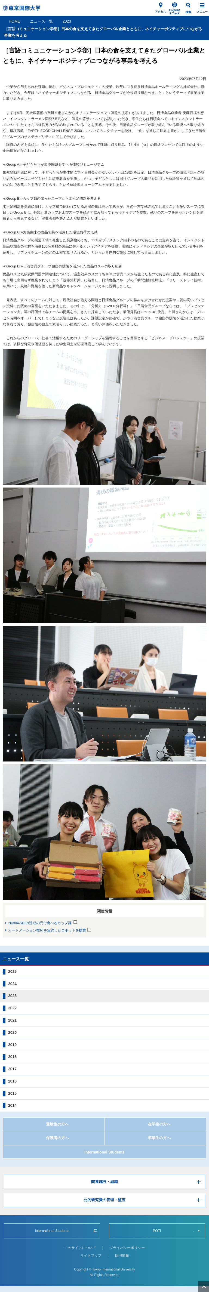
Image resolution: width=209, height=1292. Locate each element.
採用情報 (122, 1255)
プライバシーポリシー (127, 1248)
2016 (12, 1081)
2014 (12, 1105)
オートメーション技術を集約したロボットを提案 (47, 930)
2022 (12, 1008)
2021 (12, 1020)
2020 (12, 1032)
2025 (12, 971)
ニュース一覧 (41, 21)
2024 (12, 984)
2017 (12, 1069)
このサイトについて (80, 1248)
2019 (12, 1045)
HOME (14, 21)
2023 (67, 21)
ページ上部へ (203, 1286)
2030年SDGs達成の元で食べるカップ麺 (40, 923)
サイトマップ (91, 1255)
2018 (12, 1056)
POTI (157, 1231)
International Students (104, 1152)
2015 (12, 1093)
